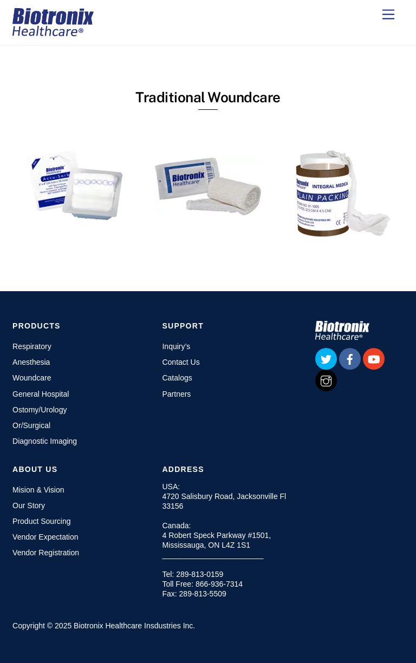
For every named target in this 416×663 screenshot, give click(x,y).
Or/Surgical (31, 425)
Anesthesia (31, 362)
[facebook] (350, 358)
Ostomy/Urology (39, 409)
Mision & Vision (38, 489)
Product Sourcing (41, 521)
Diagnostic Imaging (44, 441)
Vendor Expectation (45, 537)
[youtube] (374, 358)
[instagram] (326, 380)
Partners (176, 394)
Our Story (28, 505)
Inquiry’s (176, 346)
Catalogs (177, 377)
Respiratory (31, 346)
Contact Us (180, 362)
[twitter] (326, 358)
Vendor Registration (45, 552)
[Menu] (388, 14)
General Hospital (40, 394)
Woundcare (31, 377)
